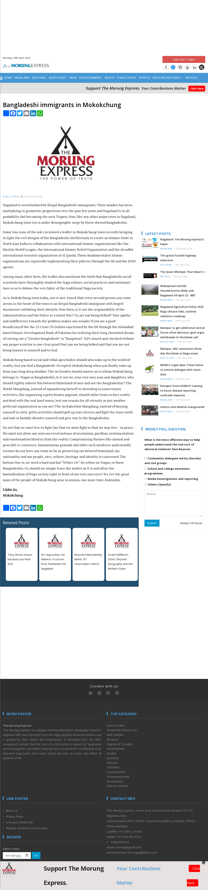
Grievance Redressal (19, 822)
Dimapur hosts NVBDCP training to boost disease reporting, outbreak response (181, 390)
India (73, 77)
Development (115, 748)
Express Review (117, 786)
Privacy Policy (14, 816)
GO (36, 855)
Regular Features (168, 77)
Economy (113, 758)
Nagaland (22, 77)
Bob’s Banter (115, 735)
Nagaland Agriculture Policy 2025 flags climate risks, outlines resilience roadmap (182, 311)
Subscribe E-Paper (184, 59)
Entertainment (90, 77)
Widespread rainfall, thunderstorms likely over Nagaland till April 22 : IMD (177, 290)
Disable (111, 753)
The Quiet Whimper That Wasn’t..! (182, 272)
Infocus (192, 77)
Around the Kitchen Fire (122, 730)
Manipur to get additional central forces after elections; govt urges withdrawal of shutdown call (182, 332)
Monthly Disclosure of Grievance (26, 828)
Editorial (39, 77)
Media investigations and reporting (171, 479)
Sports (144, 77)
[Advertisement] (104, 26)
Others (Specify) (157, 484)
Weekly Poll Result (191, 523)
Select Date (11, 849)
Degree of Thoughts (120, 744)
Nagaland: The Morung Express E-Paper (182, 242)
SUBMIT (152, 523)
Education (113, 767)
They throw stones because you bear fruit (20, 559)
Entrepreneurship (118, 776)
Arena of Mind (116, 725)
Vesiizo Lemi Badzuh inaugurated (182, 407)
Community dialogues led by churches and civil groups (172, 460)
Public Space (127, 77)
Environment (115, 781)
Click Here (196, 88)
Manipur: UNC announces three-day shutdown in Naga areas (181, 351)
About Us (12, 810)
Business (112, 739)
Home (8, 77)
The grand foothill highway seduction (178, 258)
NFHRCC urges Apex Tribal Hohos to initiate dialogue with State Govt (181, 369)
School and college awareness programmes (167, 471)
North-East (58, 77)
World (109, 77)
